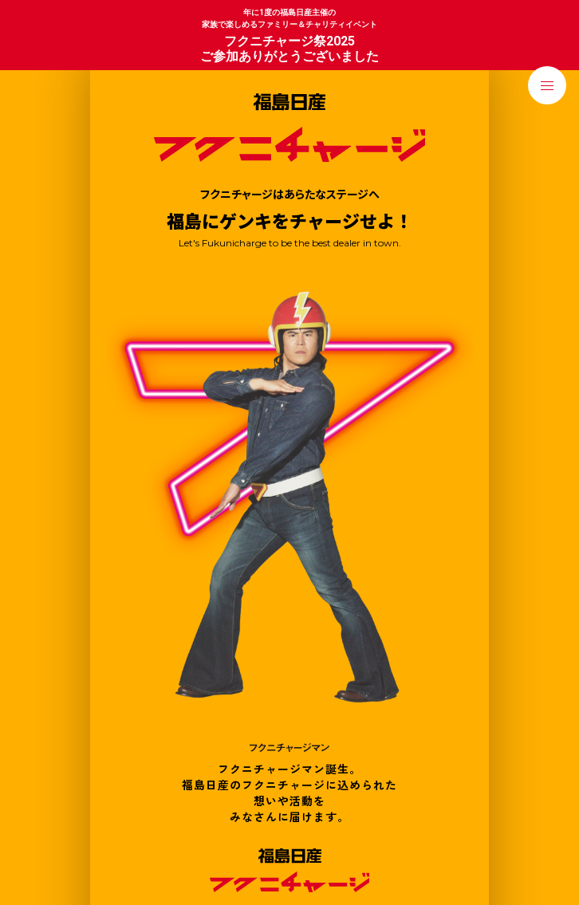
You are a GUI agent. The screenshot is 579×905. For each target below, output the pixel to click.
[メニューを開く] (547, 85)
